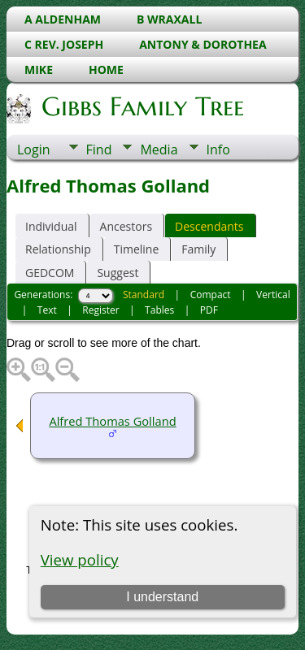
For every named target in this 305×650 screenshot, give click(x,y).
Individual (51, 226)
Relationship (58, 249)
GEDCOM (49, 272)
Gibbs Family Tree (141, 106)
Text (47, 310)
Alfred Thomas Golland (112, 421)
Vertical (273, 294)
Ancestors (126, 226)
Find (99, 149)
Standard (143, 294)
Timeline (136, 249)
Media (158, 149)
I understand (162, 597)
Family (198, 249)
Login (33, 149)
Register (100, 310)
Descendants (209, 226)
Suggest (117, 272)
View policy (80, 559)
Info (218, 149)
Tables (159, 310)
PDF (209, 310)
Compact (210, 294)
